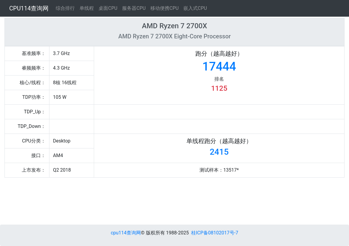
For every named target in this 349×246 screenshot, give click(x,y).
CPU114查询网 (29, 8)
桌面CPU (108, 8)
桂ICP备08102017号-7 (214, 233)
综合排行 (65, 8)
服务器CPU (134, 8)
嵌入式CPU (195, 8)
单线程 (87, 8)
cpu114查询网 (126, 233)
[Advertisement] (140, 202)
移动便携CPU (164, 8)
